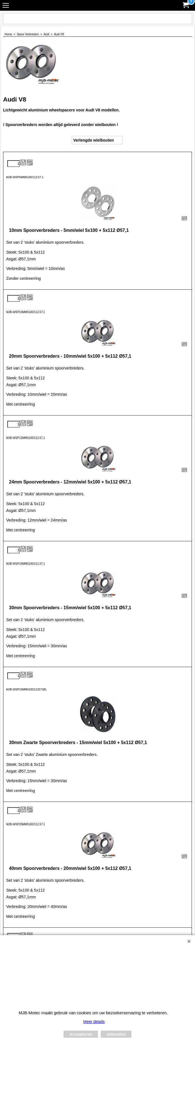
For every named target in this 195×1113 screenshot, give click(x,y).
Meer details (94, 1021)
